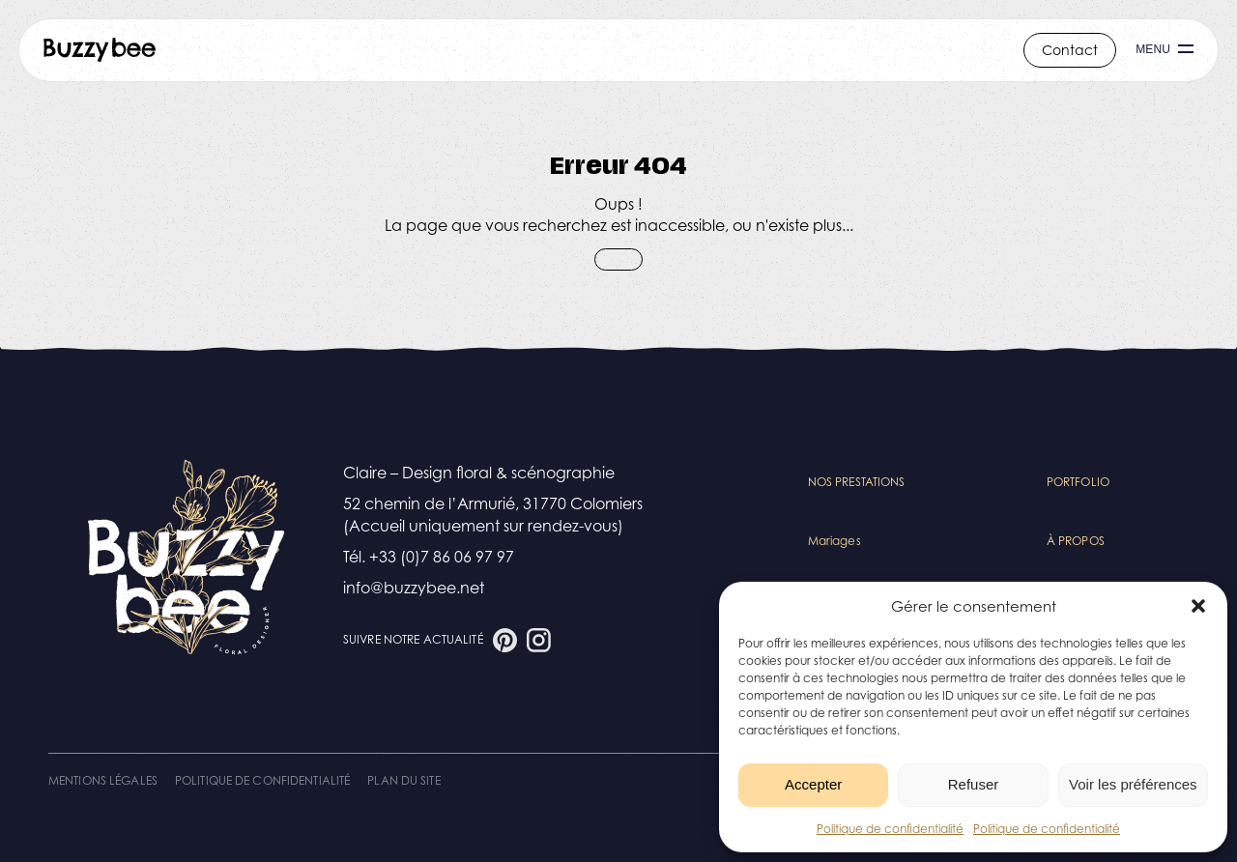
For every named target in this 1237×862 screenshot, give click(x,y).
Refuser (973, 784)
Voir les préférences (1133, 784)
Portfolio (1078, 481)
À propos (1076, 540)
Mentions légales (103, 780)
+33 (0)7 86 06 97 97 (441, 556)
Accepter (813, 784)
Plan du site (403, 780)
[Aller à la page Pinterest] (505, 640)
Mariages (834, 540)
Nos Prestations (857, 481)
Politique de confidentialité (890, 828)
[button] (1198, 606)
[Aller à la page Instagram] (539, 640)
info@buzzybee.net (413, 587)
